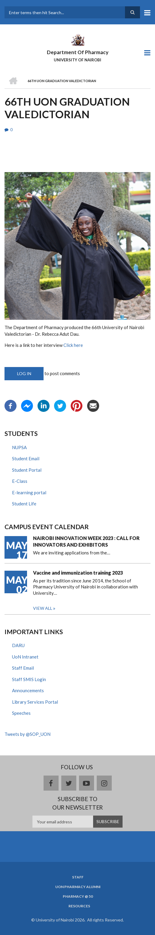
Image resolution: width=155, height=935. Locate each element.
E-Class (19, 481)
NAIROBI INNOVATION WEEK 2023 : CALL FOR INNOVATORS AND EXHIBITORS (86, 541)
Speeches (21, 713)
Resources (79, 906)
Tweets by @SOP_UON (27, 734)
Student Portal (26, 470)
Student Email (25, 458)
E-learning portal (29, 492)
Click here (73, 345)
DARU (18, 645)
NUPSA (19, 447)
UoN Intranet (25, 656)
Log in (24, 373)
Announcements (28, 690)
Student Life (24, 503)
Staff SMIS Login (29, 679)
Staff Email (23, 668)
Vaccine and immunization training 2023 (78, 573)
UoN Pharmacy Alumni (78, 887)
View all (42, 608)
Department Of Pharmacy (77, 52)
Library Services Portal (35, 702)
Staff (78, 877)
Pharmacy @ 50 (78, 896)
